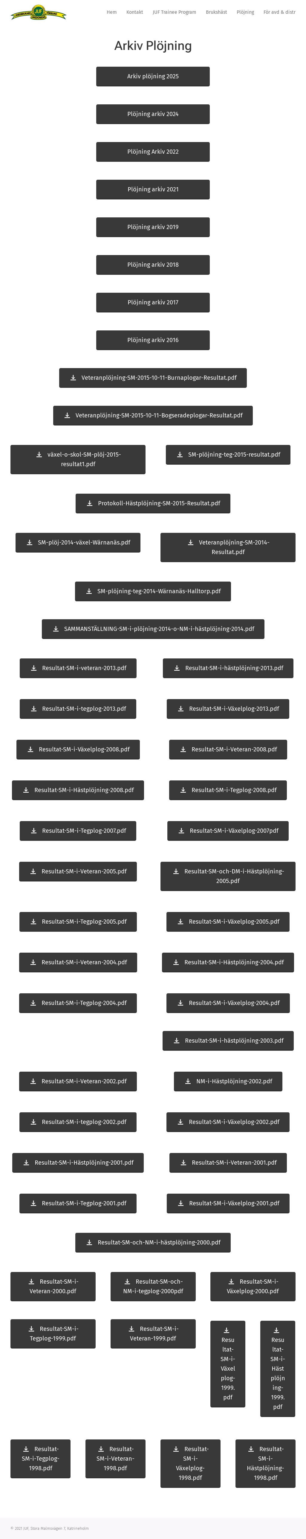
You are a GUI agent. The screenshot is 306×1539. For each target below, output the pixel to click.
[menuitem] (113, 12)
